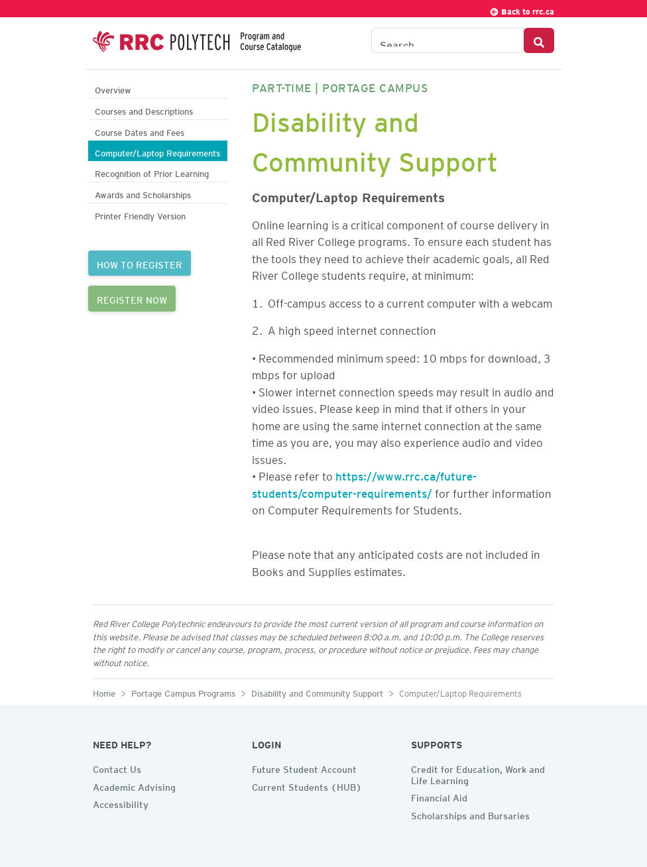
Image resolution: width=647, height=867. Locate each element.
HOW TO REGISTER (139, 263)
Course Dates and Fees (139, 131)
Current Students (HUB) (307, 785)
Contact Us (117, 767)
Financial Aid (439, 796)
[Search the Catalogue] (447, 40)
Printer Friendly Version (140, 214)
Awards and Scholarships (143, 193)
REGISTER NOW (132, 298)
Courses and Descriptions (144, 110)
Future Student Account (304, 767)
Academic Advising (134, 785)
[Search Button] (539, 40)
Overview (113, 88)
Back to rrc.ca (521, 10)
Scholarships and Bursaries (470, 814)
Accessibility (120, 802)
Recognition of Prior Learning (152, 172)
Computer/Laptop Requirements (157, 151)
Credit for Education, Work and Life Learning (478, 773)
